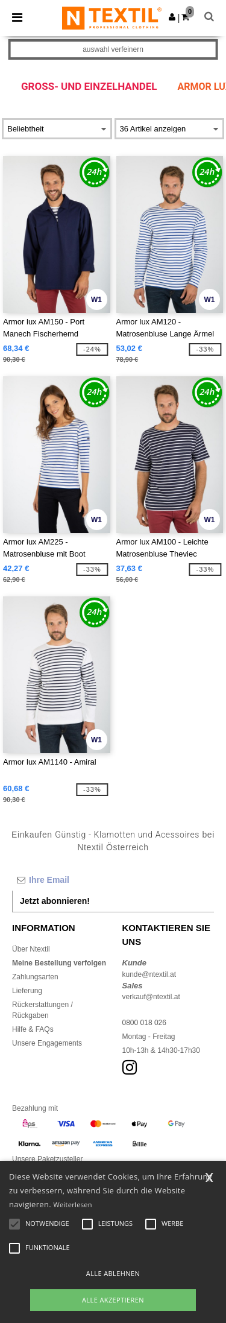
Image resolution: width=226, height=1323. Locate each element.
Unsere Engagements (47, 1043)
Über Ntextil (31, 949)
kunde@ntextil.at (149, 974)
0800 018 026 (144, 1022)
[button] (172, 17)
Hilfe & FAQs (33, 1029)
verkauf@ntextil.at (151, 997)
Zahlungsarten (35, 977)
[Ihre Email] (113, 880)
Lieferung (27, 991)
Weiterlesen (73, 1204)
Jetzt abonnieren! (55, 901)
